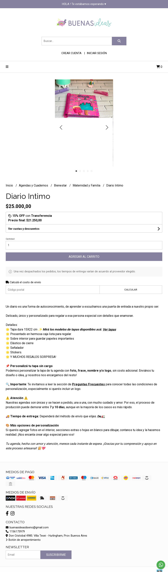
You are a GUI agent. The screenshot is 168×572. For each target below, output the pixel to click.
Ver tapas (109, 329)
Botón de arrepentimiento (23, 540)
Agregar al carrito (84, 256)
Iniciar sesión (97, 53)
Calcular (130, 289)
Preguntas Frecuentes (88, 384)
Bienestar (61, 185)
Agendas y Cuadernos (34, 185)
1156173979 (15, 531)
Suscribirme (56, 555)
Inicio (10, 185)
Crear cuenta (71, 53)
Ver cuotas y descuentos (23, 228)
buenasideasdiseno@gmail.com (27, 527)
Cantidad (10, 239)
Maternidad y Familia (87, 185)
